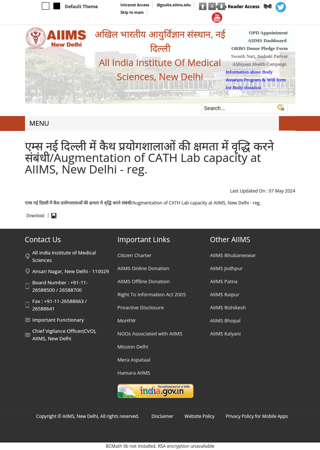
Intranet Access (135, 4)
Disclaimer (163, 416)
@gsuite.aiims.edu (174, 4)
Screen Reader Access (236, 6)
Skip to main (132, 12)
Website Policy (199, 416)
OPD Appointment (268, 32)
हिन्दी (267, 6)
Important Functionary (58, 319)
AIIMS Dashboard (267, 40)
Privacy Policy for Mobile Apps (257, 416)
